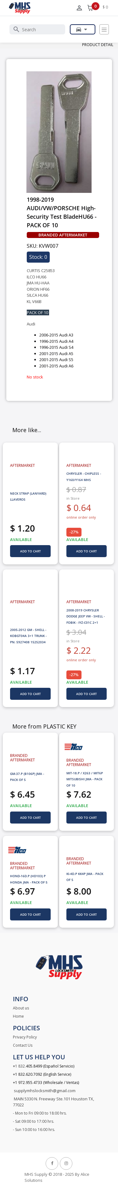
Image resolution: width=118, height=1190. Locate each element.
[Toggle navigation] (104, 29)
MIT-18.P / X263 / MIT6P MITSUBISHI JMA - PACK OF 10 (84, 779)
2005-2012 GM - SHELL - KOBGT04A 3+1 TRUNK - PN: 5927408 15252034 (28, 636)
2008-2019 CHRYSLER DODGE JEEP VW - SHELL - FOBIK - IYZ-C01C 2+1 (85, 616)
